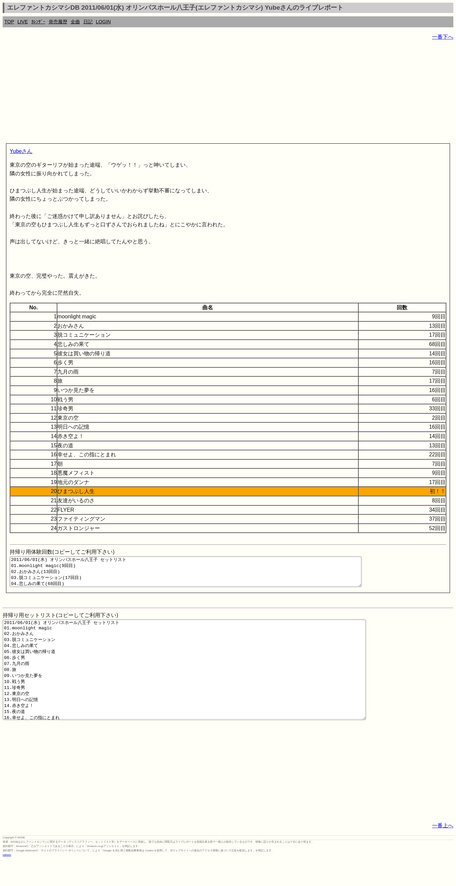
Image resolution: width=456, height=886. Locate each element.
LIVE (22, 21)
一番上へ (442, 851)
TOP (9, 21)
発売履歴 (58, 21)
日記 (88, 21)
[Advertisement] (203, 93)
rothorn (7, 880)
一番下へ (442, 37)
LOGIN (103, 21)
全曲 (75, 21)
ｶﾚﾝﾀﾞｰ (38, 21)
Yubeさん (21, 151)
